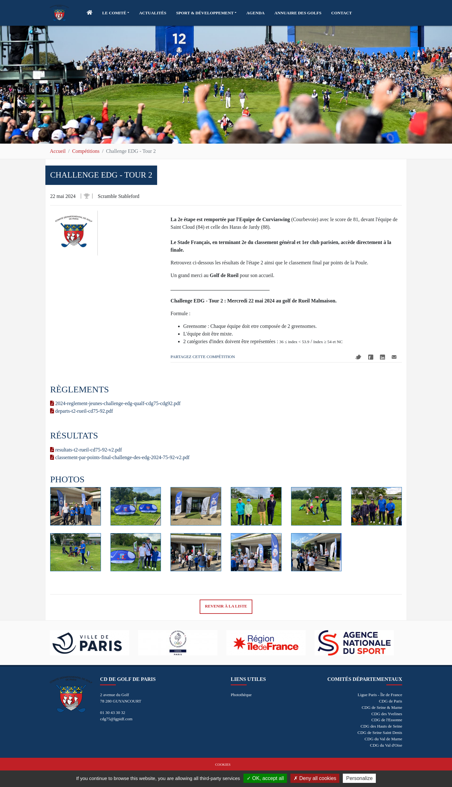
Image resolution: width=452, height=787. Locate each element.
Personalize (359, 778)
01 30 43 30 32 (112, 712)
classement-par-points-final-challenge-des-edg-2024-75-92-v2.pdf (119, 457)
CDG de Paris (390, 701)
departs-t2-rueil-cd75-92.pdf (81, 411)
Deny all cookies (315, 778)
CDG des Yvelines (386, 713)
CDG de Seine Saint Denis (379, 732)
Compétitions (85, 151)
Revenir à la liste (226, 606)
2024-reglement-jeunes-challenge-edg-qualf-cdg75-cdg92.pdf (115, 403)
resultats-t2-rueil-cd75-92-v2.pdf (86, 449)
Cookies (222, 764)
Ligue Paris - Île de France (380, 694)
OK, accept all (265, 778)
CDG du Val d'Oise (386, 745)
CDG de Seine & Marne (382, 707)
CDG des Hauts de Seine (381, 726)
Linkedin (382, 357)
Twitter (358, 357)
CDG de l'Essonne (386, 719)
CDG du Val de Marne (383, 738)
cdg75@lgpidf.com (116, 718)
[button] (116, 13)
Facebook (370, 357)
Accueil (58, 151)
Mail (394, 357)
